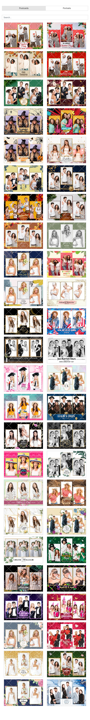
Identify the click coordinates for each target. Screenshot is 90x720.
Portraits (67, 8)
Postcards (23, 8)
